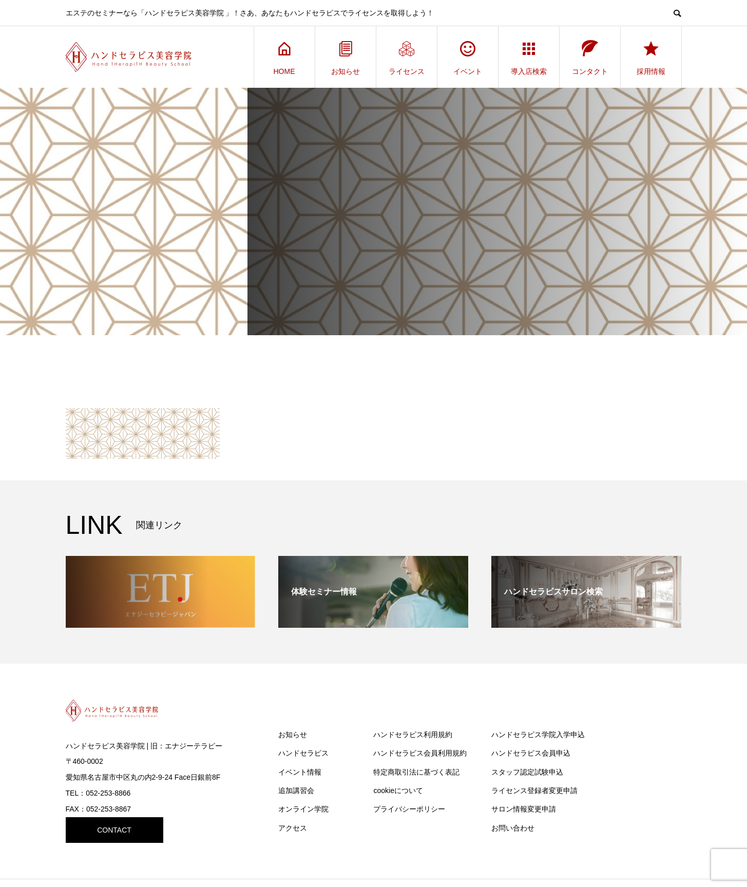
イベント (467, 57)
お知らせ (345, 57)
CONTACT (114, 830)
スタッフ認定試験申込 (527, 772)
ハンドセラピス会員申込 (530, 753)
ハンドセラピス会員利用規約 (420, 753)
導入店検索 (529, 57)
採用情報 (651, 57)
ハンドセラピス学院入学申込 (538, 734)
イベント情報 (299, 772)
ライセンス (407, 57)
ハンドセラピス (303, 753)
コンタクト (590, 57)
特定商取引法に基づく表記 (416, 772)
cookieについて (398, 790)
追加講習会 (296, 790)
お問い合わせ (512, 828)
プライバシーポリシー (409, 809)
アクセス (292, 828)
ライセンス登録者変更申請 (534, 790)
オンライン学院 (303, 809)
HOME (284, 57)
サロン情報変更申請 (523, 809)
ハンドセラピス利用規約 (412, 734)
